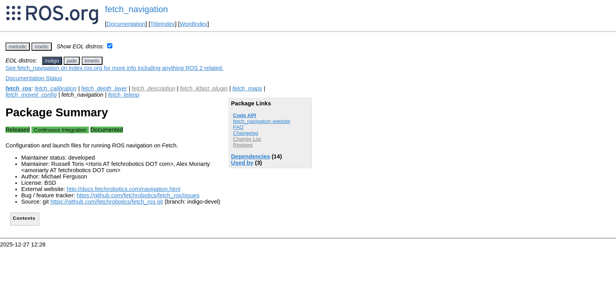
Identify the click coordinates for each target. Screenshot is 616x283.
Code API (244, 115)
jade (72, 61)
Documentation (125, 24)
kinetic (92, 61)
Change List (247, 139)
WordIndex (193, 24)
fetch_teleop (123, 95)
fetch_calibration (56, 88)
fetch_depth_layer (104, 88)
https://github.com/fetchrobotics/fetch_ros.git (106, 201)
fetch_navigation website (261, 121)
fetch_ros (18, 88)
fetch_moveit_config (31, 95)
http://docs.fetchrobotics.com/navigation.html (123, 189)
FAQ (238, 127)
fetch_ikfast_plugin (203, 88)
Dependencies (250, 156)
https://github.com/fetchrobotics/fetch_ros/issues (138, 195)
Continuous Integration (60, 130)
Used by (242, 163)
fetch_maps (247, 88)
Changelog (245, 133)
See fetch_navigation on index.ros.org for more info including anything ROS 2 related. (115, 68)
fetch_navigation (136, 9)
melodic (18, 47)
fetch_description (153, 88)
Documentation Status (34, 78)
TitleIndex (162, 24)
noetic (42, 47)
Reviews (243, 145)
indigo (52, 61)
